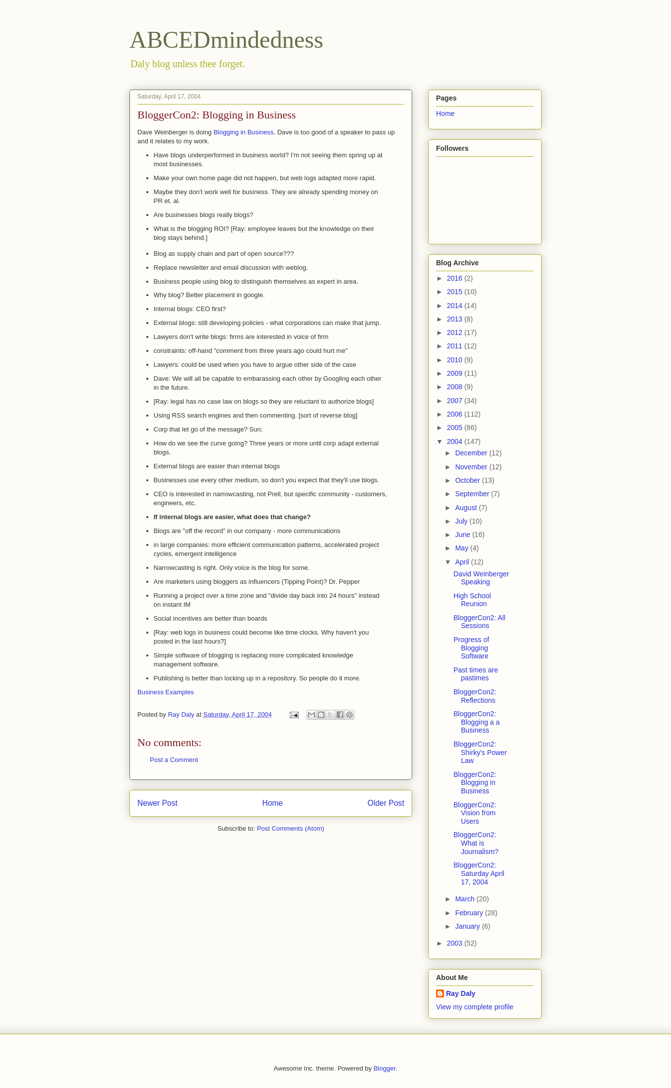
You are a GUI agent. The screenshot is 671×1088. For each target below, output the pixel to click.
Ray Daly (460, 993)
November (472, 467)
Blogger (384, 1068)
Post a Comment (174, 759)
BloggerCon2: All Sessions (479, 622)
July (462, 521)
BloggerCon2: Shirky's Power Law (480, 752)
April (463, 562)
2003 (455, 943)
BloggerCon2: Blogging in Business (474, 782)
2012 (455, 332)
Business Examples (165, 692)
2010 (455, 360)
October (468, 480)
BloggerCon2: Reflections (474, 696)
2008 (455, 387)
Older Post (385, 803)
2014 (455, 306)
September (473, 494)
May (462, 548)
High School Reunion (472, 600)
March (465, 899)
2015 (455, 292)
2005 (455, 428)
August (466, 508)
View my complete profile (474, 1007)
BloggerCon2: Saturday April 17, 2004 (478, 873)
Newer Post (157, 803)
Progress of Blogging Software (471, 648)
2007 (455, 401)
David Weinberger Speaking (481, 578)
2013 (455, 319)
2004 (455, 441)
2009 (455, 373)
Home (272, 803)
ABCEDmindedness (226, 39)
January (468, 926)
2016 (455, 278)
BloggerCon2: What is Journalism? (475, 843)
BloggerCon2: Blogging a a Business (476, 722)
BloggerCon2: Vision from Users (474, 813)
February (470, 913)
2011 (455, 346)
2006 (455, 414)
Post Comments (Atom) (290, 828)
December (472, 453)
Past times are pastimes (475, 674)
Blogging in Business (244, 132)
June (463, 535)
